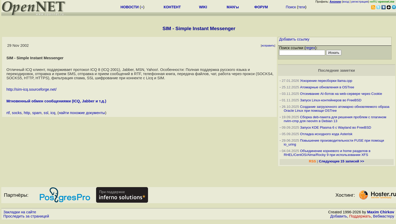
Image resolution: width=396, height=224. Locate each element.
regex (310, 48)
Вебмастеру (383, 216)
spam (37, 113)
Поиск (291, 7)
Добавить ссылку (294, 39)
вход (346, 1)
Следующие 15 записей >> (341, 161)
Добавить (338, 216)
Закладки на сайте (19, 212)
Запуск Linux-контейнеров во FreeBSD (330, 100)
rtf (8, 113)
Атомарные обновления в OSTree (327, 87)
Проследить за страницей (26, 216)
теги (301, 7)
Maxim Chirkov (380, 212)
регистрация (359, 1)
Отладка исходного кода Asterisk (326, 134)
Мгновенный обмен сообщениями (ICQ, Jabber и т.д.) (56, 101)
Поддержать (360, 216)
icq (52, 113)
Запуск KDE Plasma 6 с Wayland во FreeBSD (335, 127)
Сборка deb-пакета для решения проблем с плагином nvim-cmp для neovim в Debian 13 (335, 119)
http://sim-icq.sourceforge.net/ (31, 89)
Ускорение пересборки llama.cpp (326, 81)
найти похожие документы (82, 113)
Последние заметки (336, 70)
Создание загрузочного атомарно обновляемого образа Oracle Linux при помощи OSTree (337, 109)
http (27, 113)
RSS (312, 161)
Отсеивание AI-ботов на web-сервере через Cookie (341, 94)
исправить (267, 45)
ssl (46, 113)
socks (17, 113)
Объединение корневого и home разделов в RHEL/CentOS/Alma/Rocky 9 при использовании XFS (327, 153)
